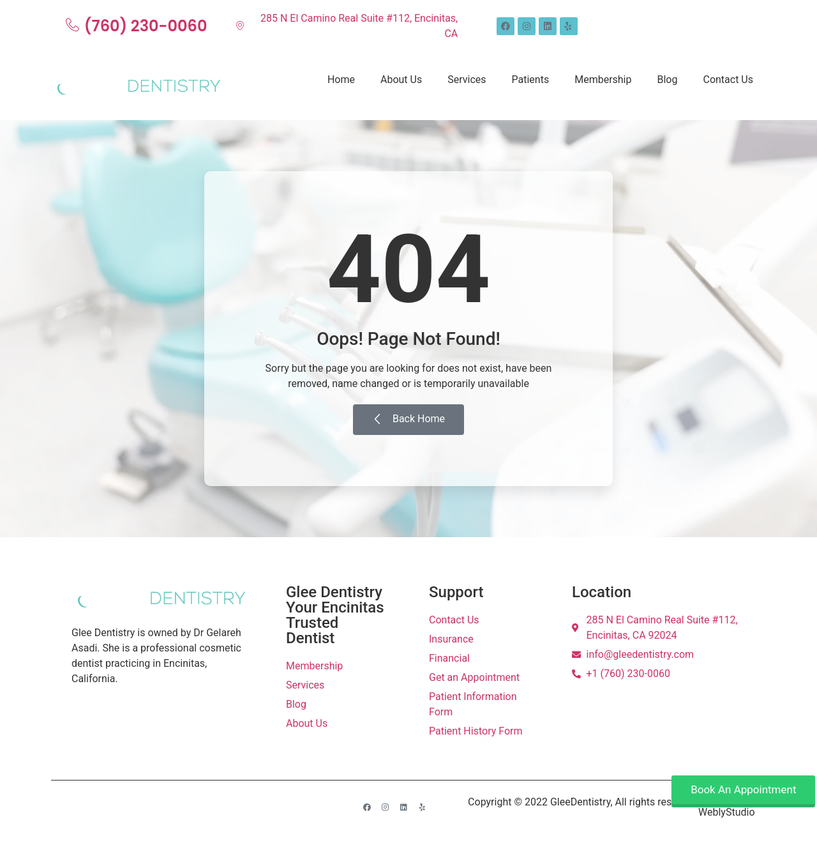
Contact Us (728, 79)
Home (341, 79)
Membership (602, 79)
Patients (531, 79)
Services (466, 79)
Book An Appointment (743, 789)
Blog (667, 79)
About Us (401, 79)
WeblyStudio (726, 812)
